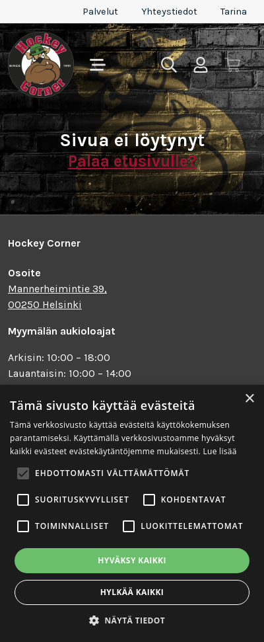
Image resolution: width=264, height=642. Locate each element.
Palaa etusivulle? (132, 161)
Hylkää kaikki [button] (132, 592)
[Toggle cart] (232, 65)
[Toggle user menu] (200, 65)
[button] (132, 620)
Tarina (233, 11)
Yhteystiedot (169, 11)
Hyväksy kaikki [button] (132, 560)
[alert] (132, 513)
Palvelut (100, 11)
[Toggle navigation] (97, 65)
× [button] (249, 399)
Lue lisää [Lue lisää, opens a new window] (219, 451)
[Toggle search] (169, 65)
